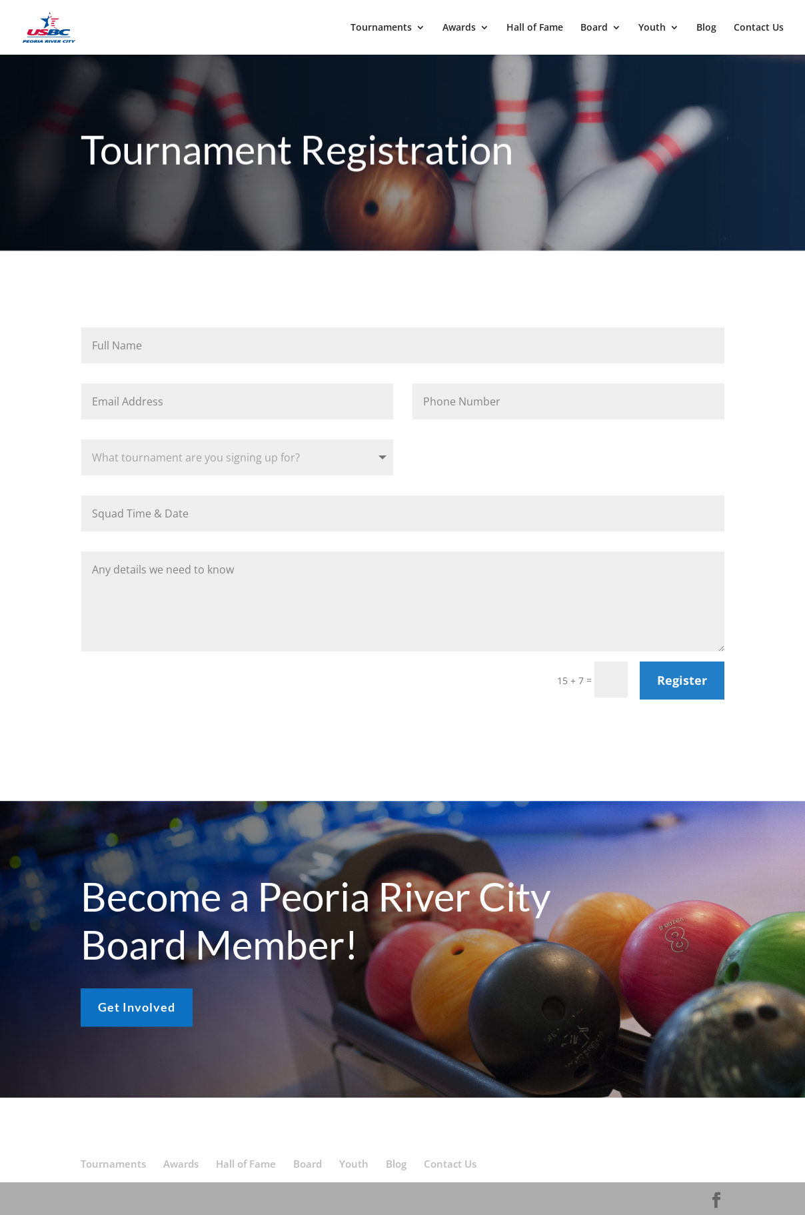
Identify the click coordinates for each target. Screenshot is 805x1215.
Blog (706, 28)
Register (682, 680)
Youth (652, 28)
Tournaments (381, 28)
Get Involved (136, 1014)
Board (594, 28)
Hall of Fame (534, 28)
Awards (459, 28)
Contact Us (759, 28)
